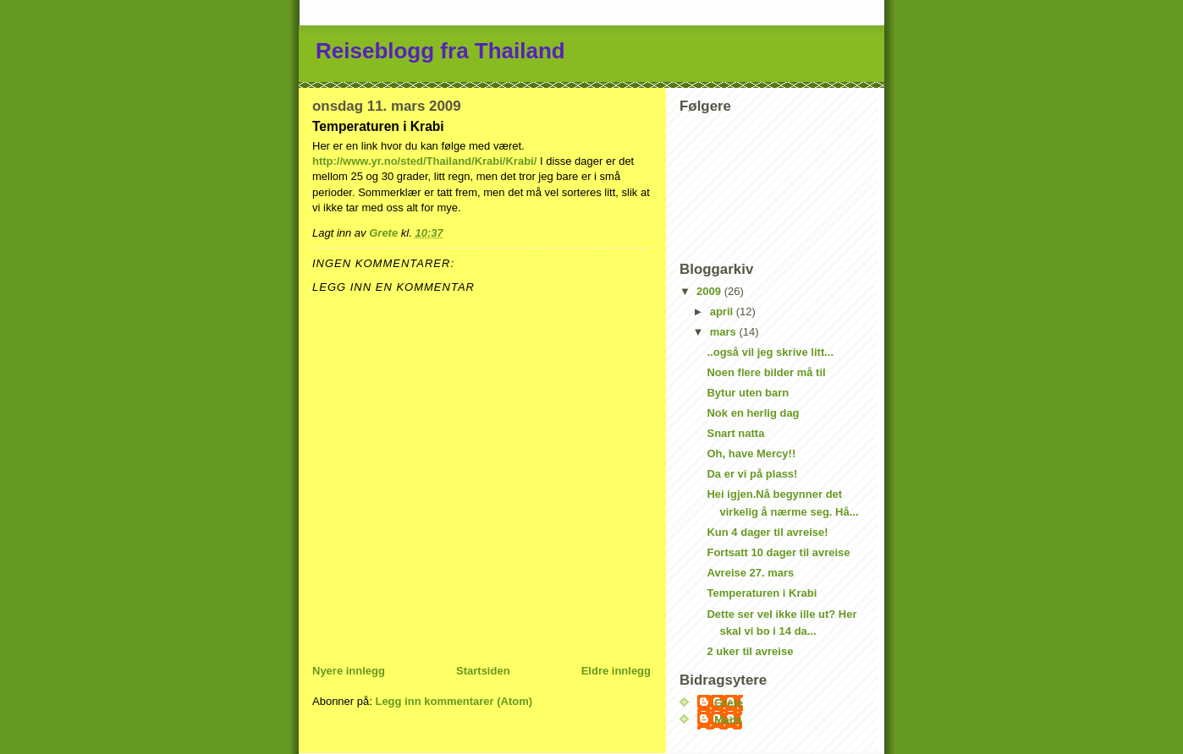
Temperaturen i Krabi (762, 593)
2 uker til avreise (750, 651)
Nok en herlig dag (753, 413)
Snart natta (735, 433)
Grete (728, 703)
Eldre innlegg (616, 670)
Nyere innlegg (348, 670)
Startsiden (483, 670)
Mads (728, 719)
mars (725, 331)
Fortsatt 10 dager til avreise (778, 552)
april (723, 311)
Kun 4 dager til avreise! (767, 532)
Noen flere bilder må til (766, 372)
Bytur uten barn (748, 392)
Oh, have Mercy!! (751, 453)
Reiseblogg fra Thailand (440, 50)
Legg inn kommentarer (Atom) (453, 701)
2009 (710, 291)
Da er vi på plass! (752, 473)
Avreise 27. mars (750, 572)
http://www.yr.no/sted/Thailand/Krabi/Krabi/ (424, 161)
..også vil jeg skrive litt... (770, 352)
